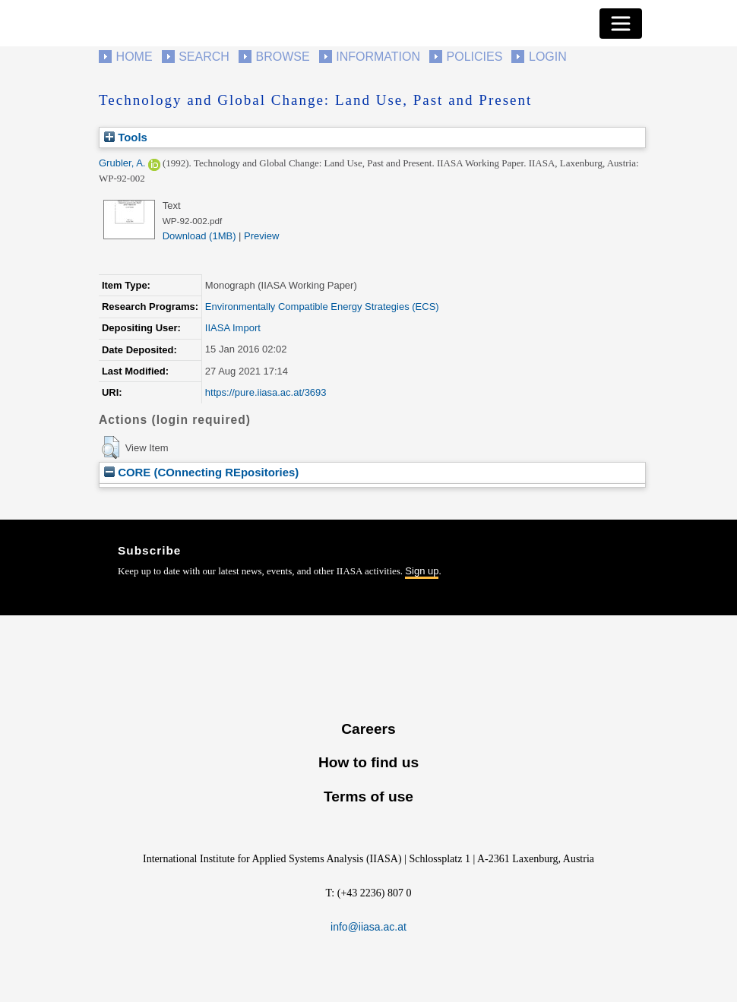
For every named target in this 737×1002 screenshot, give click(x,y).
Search (204, 56)
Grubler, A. (122, 163)
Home (134, 56)
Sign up (421, 571)
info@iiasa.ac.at (368, 927)
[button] (110, 447)
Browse (282, 56)
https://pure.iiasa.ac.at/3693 (266, 392)
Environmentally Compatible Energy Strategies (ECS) (322, 306)
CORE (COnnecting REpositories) (201, 472)
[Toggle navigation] (620, 23)
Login (548, 56)
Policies (475, 56)
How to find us (368, 762)
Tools (125, 137)
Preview (261, 236)
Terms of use (368, 796)
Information (378, 56)
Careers (368, 729)
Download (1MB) (199, 236)
